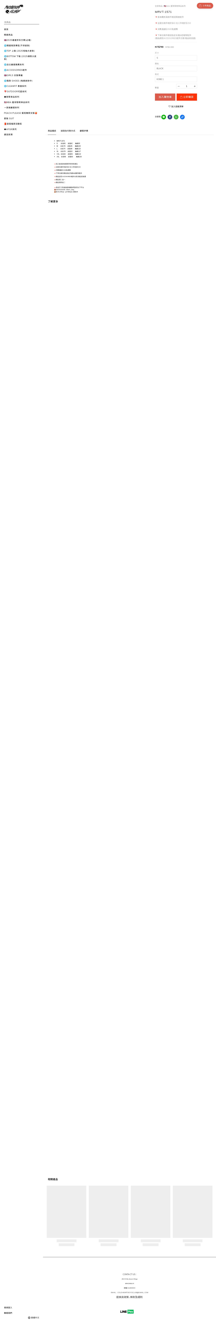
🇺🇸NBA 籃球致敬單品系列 (175, 6)
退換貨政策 (122, 1297)
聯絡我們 (8, 1313)
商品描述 (52, 131)
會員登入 (8, 1307)
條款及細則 (136, 1297)
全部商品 (158, 6)
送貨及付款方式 (68, 131)
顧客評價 (84, 131)
